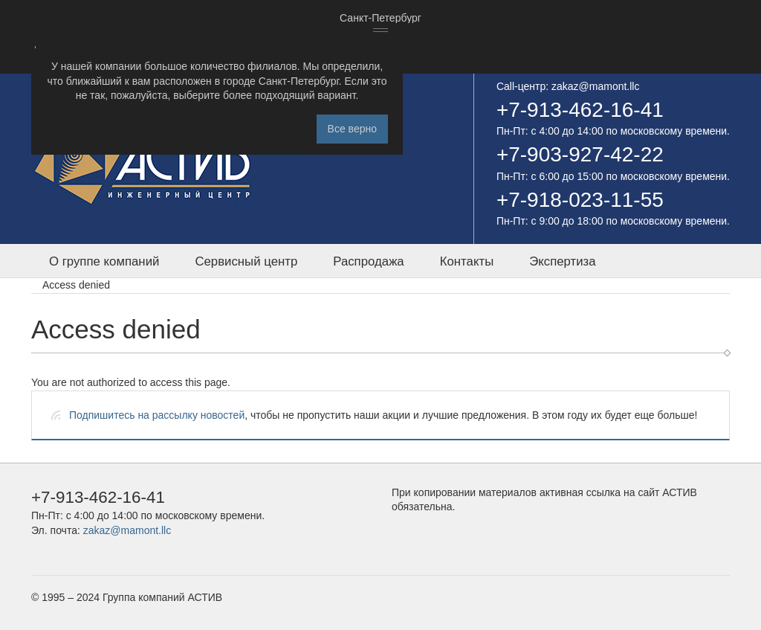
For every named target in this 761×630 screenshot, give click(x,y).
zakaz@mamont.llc (595, 86)
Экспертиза (562, 261)
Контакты (466, 261)
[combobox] (380, 18)
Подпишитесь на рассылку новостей (157, 415)
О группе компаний (104, 261)
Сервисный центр (246, 261)
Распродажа (368, 261)
